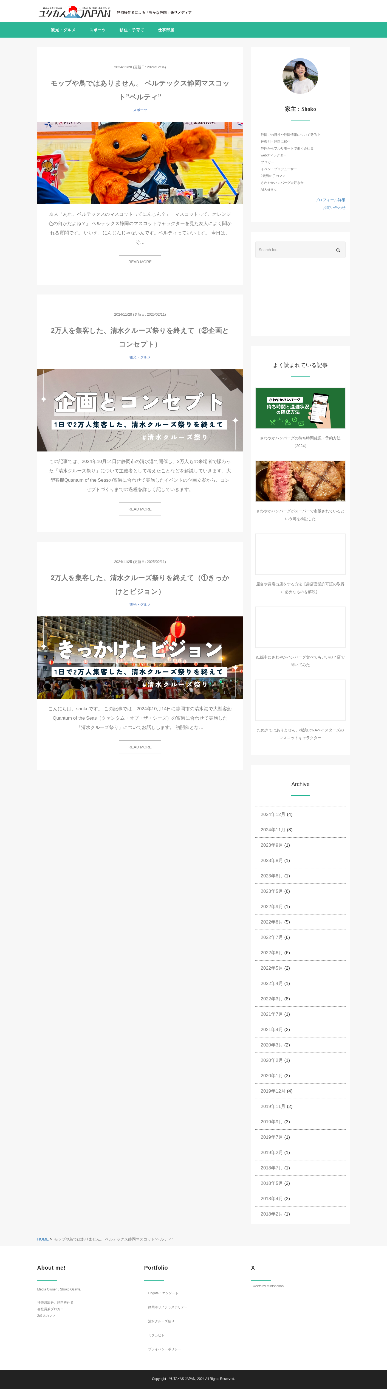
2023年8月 (272, 860)
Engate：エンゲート (163, 1293)
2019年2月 (272, 1152)
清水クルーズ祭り (161, 1321)
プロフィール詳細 (330, 200)
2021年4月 (272, 1029)
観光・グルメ (63, 30)
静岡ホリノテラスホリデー (168, 1307)
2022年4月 (272, 983)
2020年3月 (272, 1045)
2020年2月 (272, 1060)
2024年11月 (273, 829)
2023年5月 (272, 891)
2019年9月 (272, 1121)
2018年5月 (272, 1183)
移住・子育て (132, 30)
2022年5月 (272, 968)
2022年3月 (272, 998)
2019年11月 (273, 1106)
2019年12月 (273, 1091)
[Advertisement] (300, 302)
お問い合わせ (334, 207)
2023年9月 (272, 845)
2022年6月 (272, 952)
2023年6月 (272, 876)
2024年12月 (273, 814)
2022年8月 (272, 922)
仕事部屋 (166, 30)
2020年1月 (272, 1075)
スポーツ (97, 30)
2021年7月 (272, 1014)
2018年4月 (272, 1198)
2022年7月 (272, 937)
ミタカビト (156, 1335)
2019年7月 (272, 1137)
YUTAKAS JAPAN (182, 1379)
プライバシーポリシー (164, 1349)
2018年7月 (272, 1168)
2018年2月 (272, 1214)
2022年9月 (272, 906)
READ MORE (140, 262)
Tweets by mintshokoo (267, 1286)
